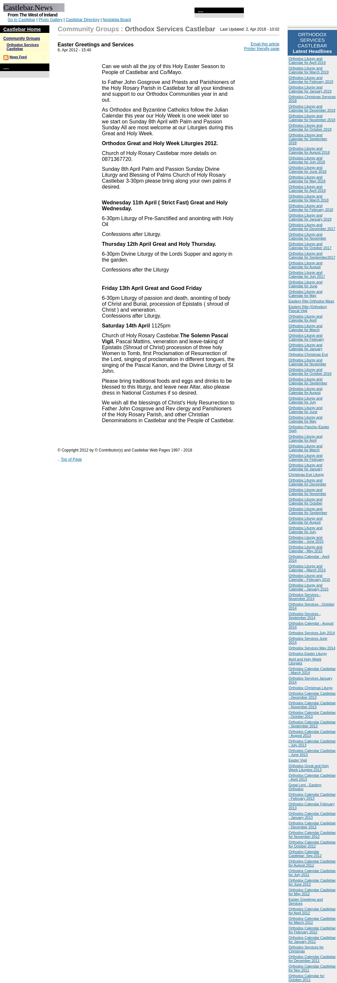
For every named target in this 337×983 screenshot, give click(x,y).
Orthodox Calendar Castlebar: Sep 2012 (305, 854)
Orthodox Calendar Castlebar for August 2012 (312, 863)
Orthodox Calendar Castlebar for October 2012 (312, 844)
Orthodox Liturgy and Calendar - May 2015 (306, 549)
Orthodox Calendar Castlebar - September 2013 (312, 724)
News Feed (18, 57)
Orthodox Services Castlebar (23, 47)
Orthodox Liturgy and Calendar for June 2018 (307, 169)
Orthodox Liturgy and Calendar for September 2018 (308, 139)
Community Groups (21, 38)
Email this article (265, 44)
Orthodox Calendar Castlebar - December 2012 (312, 825)
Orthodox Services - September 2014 (305, 616)
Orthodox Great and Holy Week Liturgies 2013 (309, 768)
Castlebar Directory (83, 19)
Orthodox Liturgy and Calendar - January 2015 (308, 587)
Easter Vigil (298, 760)
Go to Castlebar (21, 19)
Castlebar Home (22, 29)
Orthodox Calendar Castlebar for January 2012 (312, 940)
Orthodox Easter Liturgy (308, 654)
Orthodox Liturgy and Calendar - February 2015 (309, 578)
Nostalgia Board (117, 19)
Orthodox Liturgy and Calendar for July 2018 (307, 160)
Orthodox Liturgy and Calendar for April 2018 (307, 189)
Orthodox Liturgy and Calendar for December (307, 482)
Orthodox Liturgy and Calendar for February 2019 (311, 80)
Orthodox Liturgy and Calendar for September (308, 381)
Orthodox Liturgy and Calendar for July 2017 (307, 274)
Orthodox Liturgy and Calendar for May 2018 (307, 179)
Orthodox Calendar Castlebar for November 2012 (312, 835)
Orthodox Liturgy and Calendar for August (306, 265)
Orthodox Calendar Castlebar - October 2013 (312, 714)
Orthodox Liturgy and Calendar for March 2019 (309, 70)
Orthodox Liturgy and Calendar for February (306, 337)
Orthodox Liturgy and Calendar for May (306, 293)
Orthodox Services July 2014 (312, 633)
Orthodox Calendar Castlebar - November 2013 (312, 705)
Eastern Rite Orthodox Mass (311, 301)
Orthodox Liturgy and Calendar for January (306, 347)
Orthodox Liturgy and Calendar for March (306, 328)
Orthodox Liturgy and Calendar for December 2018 (312, 108)
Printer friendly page (261, 48)
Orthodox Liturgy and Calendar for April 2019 (307, 61)
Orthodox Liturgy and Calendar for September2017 (312, 255)
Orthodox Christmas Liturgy (311, 688)
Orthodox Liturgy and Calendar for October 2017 (310, 246)
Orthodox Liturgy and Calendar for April (306, 318)
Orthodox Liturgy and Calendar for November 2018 (312, 118)
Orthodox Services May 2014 (312, 648)
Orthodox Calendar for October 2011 (306, 978)
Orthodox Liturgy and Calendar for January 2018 (310, 217)
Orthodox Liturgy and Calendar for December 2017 (312, 227)
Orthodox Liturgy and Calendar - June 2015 (306, 539)
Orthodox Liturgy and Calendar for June (306, 284)
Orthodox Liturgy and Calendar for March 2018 (309, 198)
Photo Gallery (51, 19)
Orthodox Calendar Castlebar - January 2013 (312, 815)
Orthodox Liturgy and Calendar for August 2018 (309, 150)
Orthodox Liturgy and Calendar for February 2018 (311, 208)
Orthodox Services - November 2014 (305, 597)
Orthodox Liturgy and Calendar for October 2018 (310, 127)
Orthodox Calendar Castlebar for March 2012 (312, 920)
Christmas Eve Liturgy (306, 475)
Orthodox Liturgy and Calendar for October (306, 501)
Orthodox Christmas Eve (308, 354)
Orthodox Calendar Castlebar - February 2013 (312, 796)
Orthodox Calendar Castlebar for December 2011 (312, 959)
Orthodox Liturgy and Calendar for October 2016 (310, 371)
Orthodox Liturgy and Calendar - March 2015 (307, 568)
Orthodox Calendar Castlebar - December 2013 (312, 695)
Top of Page (71, 459)
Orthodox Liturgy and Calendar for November (307, 236)
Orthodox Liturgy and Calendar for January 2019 (310, 89)
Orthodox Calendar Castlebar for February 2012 (312, 930)
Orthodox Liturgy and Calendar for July (306, 400)
